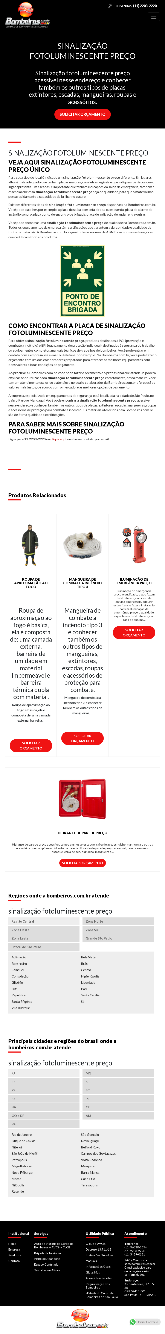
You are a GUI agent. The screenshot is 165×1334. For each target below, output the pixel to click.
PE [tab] (88, 1099)
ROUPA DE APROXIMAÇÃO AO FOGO (31, 583)
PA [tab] (14, 1124)
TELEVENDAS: (135, 6)
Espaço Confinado (46, 1264)
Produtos (14, 1255)
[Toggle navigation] (154, 16)
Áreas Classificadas (99, 1278)
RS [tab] (13, 1099)
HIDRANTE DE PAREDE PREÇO (82, 833)
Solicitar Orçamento (31, 745)
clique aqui (58, 439)
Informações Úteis (98, 1266)
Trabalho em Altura (47, 1270)
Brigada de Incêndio (47, 1253)
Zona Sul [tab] (92, 930)
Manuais (91, 1261)
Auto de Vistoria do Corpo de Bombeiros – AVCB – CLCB (53, 1245)
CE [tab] (88, 1107)
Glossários (93, 1272)
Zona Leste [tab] (20, 938)
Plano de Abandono (47, 1258)
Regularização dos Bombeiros (98, 1285)
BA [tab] (14, 1107)
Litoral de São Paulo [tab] (26, 947)
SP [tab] (87, 1082)
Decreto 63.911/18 (98, 1249)
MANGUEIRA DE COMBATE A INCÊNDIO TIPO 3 (82, 583)
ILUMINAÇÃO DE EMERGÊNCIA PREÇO (134, 581)
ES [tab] (13, 1082)
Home (12, 1243)
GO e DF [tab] (18, 1116)
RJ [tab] (13, 1073)
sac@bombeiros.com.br (139, 1264)
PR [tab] (13, 1090)
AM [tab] (88, 1116)
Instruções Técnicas (99, 1255)
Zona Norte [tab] (94, 921)
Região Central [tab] (23, 921)
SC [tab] (88, 1090)
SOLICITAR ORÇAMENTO (82, 114)
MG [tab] (88, 1073)
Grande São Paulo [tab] (99, 938)
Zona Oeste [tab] (20, 930)
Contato (14, 1261)
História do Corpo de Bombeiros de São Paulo (102, 1295)
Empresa (14, 1249)
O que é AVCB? (96, 1243)
